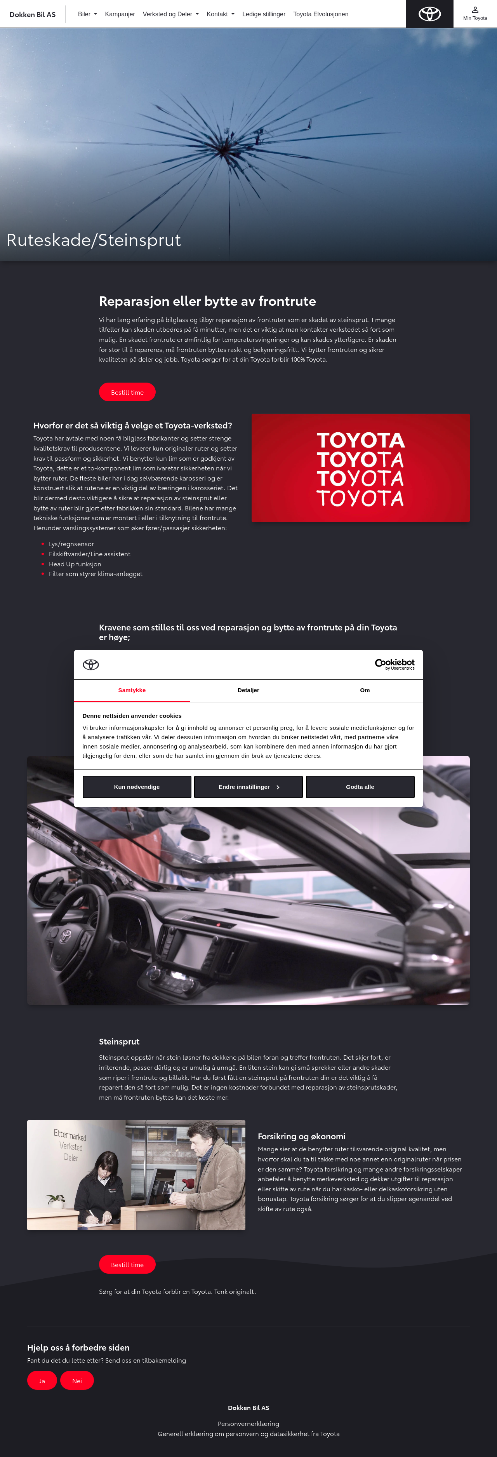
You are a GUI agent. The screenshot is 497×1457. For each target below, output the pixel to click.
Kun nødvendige (137, 786)
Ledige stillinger (263, 14)
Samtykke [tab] (132, 690)
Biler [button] (85, 14)
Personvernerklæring (248, 1423)
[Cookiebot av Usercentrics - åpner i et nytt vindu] (381, 664)
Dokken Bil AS (32, 14)
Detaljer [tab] (248, 690)
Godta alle (360, 786)
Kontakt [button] (218, 14)
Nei (77, 1380)
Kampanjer (120, 14)
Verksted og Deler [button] (168, 14)
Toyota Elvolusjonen (320, 14)
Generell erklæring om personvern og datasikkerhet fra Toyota (249, 1433)
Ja (42, 1380)
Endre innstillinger (249, 786)
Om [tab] (365, 690)
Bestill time (127, 391)
